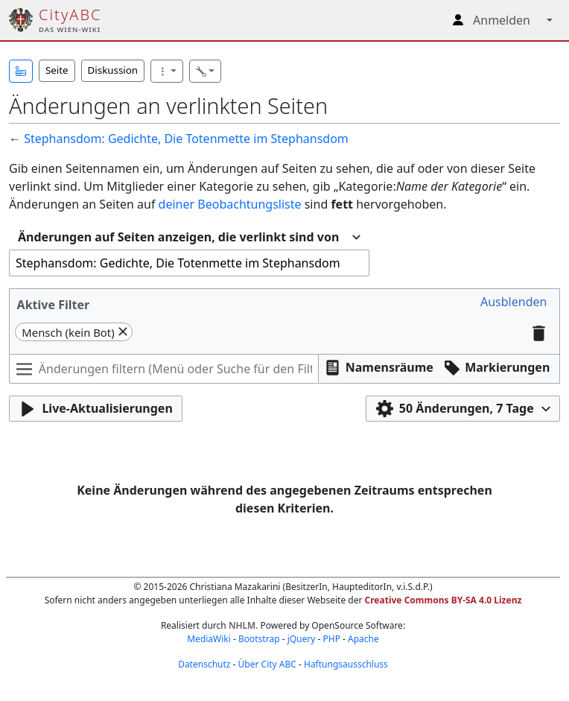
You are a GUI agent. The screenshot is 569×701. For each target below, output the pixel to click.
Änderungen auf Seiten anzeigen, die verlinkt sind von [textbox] (178, 237)
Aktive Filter (53, 304)
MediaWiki (209, 638)
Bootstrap (259, 638)
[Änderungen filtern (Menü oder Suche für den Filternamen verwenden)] (164, 369)
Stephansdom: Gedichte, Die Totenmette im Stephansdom (186, 138)
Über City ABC (267, 664)
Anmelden (501, 20)
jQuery (301, 638)
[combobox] (189, 237)
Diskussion (113, 70)
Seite (57, 70)
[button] (21, 71)
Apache (363, 638)
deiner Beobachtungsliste (230, 204)
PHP (331, 638)
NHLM (242, 625)
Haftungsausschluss (346, 664)
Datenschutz (204, 664)
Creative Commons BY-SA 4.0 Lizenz (443, 600)
